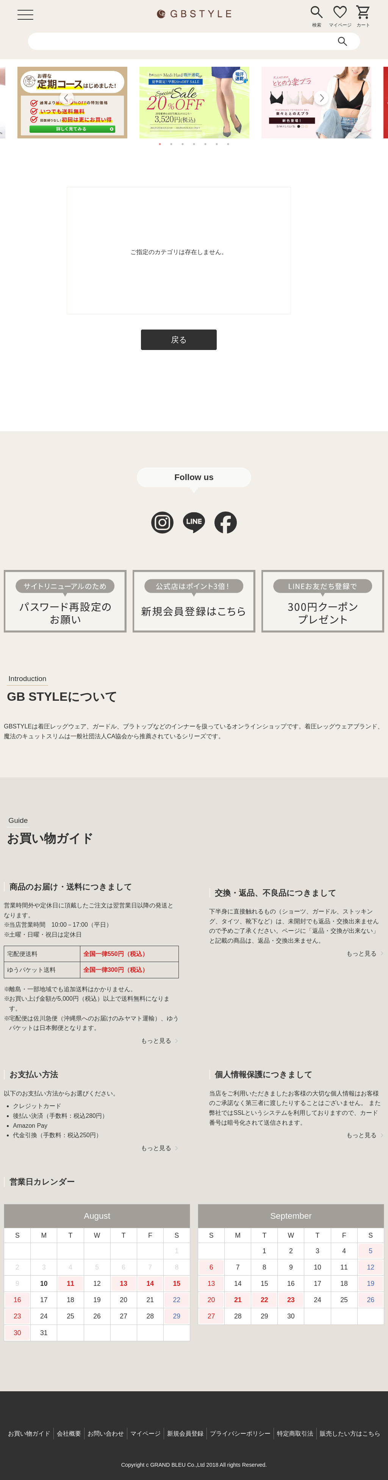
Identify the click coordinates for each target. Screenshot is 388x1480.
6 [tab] (217, 144)
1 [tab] (160, 144)
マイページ (145, 1433)
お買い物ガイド (29, 1433)
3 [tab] (182, 144)
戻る (179, 339)
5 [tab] (205, 144)
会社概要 (69, 1433)
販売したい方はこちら (350, 1433)
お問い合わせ (106, 1433)
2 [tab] (171, 144)
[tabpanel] (194, 103)
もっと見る (156, 1040)
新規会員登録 (185, 1433)
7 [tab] (228, 144)
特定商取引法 (295, 1433)
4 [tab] (194, 144)
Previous (66, 99)
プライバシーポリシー (240, 1433)
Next (321, 99)
